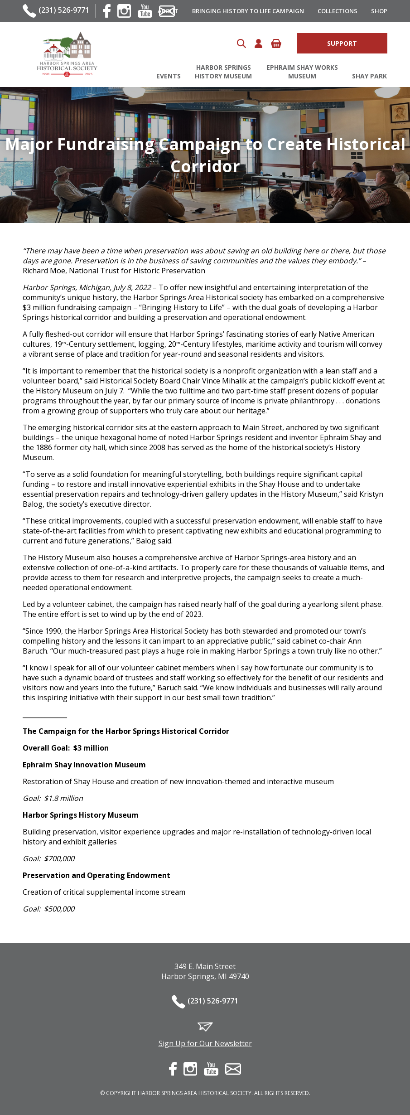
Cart (276, 43)
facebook (107, 11)
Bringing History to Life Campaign (248, 11)
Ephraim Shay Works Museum (302, 71)
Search (241, 43)
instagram (124, 11)
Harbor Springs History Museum (223, 71)
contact (233, 1069)
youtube (145, 11)
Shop (379, 11)
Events (168, 76)
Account (258, 43)
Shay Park (369, 76)
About (168, 11)
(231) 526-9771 (64, 10)
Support (342, 43)
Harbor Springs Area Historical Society (67, 54)
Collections (337, 11)
